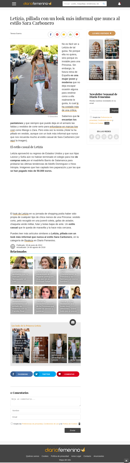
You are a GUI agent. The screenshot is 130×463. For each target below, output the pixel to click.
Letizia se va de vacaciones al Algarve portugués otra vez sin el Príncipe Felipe (45, 277)
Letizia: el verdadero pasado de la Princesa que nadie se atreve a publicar (45, 306)
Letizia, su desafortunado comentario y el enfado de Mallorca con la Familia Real (19, 305)
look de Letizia (21, 213)
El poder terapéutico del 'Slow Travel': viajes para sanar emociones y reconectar (112, 48)
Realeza (28, 240)
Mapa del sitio (65, 460)
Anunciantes (99, 456)
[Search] (104, 3)
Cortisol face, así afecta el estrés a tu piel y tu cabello (95, 51)
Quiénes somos (32, 456)
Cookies (45, 456)
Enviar (72, 430)
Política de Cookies (70, 424)
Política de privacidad (60, 456)
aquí (12, 140)
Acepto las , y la (45, 424)
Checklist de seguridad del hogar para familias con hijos (112, 71)
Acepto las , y (101, 120)
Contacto (87, 456)
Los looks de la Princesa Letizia (26, 325)
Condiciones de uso (51, 424)
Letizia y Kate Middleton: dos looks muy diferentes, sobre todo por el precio (68, 306)
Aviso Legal (76, 456)
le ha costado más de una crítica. (70, 107)
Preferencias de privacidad (32, 424)
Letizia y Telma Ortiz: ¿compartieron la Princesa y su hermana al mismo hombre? (69, 275)
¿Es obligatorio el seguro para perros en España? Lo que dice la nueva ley (96, 71)
